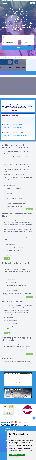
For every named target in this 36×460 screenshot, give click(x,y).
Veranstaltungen (12, 57)
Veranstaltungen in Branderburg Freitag (13, 127)
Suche (18, 48)
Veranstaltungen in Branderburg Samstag (13, 130)
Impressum (7, 428)
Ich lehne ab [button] (21, 454)
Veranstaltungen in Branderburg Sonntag (13, 132)
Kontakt (7, 444)
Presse (6, 439)
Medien (6, 440)
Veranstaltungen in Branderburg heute (13, 122)
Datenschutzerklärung (10, 430)
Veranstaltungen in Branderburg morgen (13, 124)
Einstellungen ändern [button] (15, 456)
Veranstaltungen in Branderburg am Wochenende (15, 135)
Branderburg (21, 57)
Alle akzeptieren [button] (13, 454)
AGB (6, 432)
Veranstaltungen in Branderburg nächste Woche (15, 138)
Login (32, 3)
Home (4, 57)
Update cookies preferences (6, 0)
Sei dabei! (29, 209)
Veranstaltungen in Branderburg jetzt (12, 119)
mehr (14, 110)
